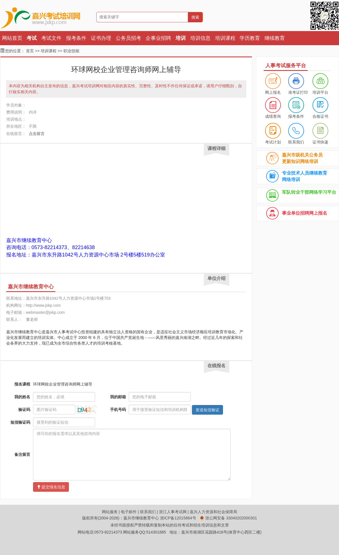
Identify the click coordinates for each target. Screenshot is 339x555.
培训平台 (320, 92)
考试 (32, 38)
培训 (181, 38)
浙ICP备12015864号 (178, 518)
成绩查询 (273, 116)
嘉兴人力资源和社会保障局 (213, 512)
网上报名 (273, 92)
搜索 (195, 17)
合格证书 (320, 116)
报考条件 (76, 38)
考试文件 (51, 38)
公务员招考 (128, 38)
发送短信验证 (207, 410)
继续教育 (274, 38)
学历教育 (250, 38)
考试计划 (273, 142)
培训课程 (225, 38)
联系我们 (296, 142)
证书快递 (320, 142)
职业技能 (71, 51)
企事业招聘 (158, 38)
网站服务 (110, 512)
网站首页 (12, 38)
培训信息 (200, 38)
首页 (30, 51)
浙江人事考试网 (173, 512)
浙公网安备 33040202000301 (228, 518)
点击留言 (37, 133)
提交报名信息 (51, 487)
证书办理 (101, 38)
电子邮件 (129, 512)
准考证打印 (298, 92)
